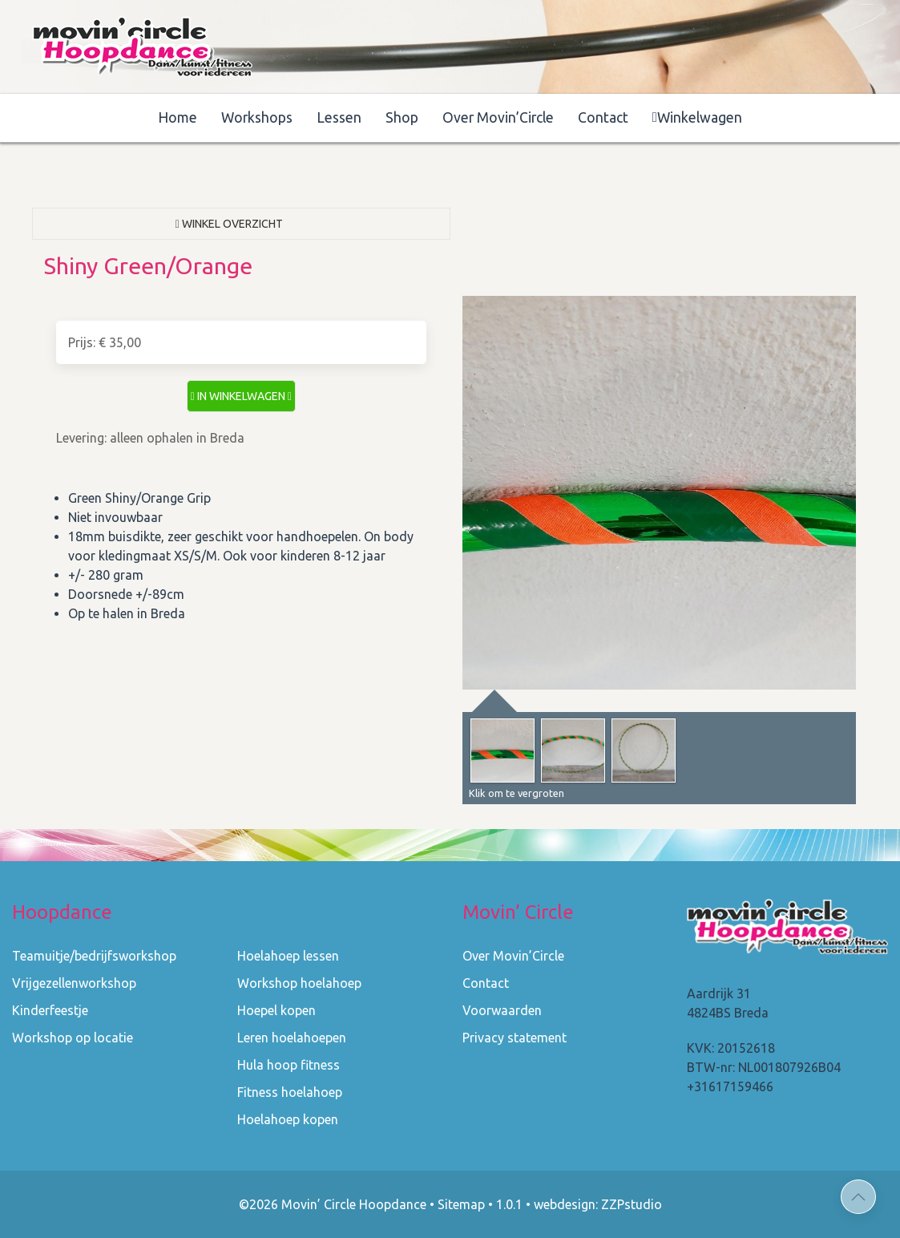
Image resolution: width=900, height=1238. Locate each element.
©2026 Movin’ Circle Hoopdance (332, 1204)
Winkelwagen (697, 117)
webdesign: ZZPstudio (598, 1204)
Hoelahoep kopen (287, 1119)
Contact (603, 117)
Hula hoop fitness (288, 1065)
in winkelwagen (241, 396)
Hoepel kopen (276, 1010)
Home (177, 117)
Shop (401, 117)
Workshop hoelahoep (299, 983)
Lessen (339, 117)
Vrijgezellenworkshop (74, 983)
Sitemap (461, 1204)
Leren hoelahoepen (291, 1037)
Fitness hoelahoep (289, 1092)
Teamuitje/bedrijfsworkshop (94, 956)
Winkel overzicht (229, 223)
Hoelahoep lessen (288, 956)
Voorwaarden (502, 1010)
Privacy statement (514, 1037)
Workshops (257, 117)
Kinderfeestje (50, 1010)
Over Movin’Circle (498, 117)
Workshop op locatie (72, 1037)
